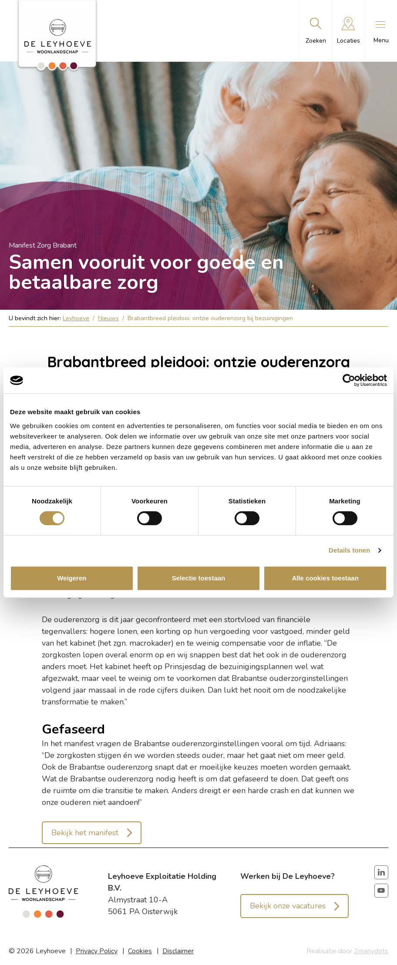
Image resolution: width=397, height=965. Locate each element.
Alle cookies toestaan (325, 578)
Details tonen (349, 550)
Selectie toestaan (198, 578)
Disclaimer (178, 951)
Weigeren (71, 578)
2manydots (371, 951)
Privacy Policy (97, 951)
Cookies (140, 951)
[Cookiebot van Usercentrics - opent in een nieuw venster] (349, 380)
